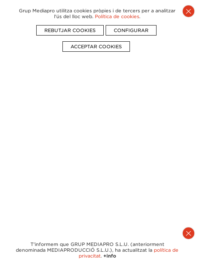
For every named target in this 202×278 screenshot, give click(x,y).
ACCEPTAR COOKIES (96, 46)
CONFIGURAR (131, 30)
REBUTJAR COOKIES (70, 30)
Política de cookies (117, 16)
